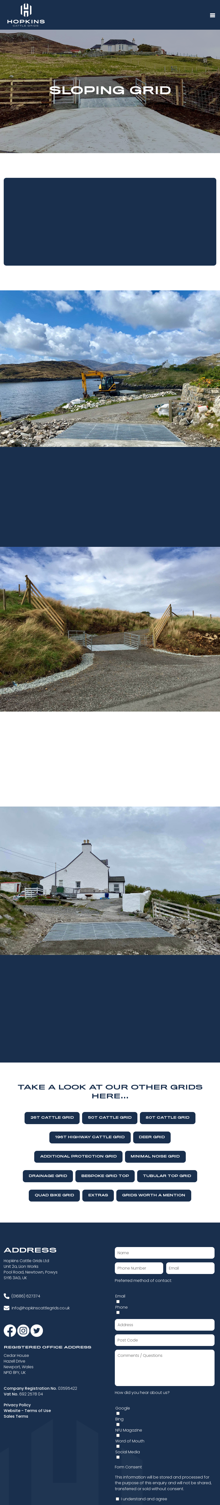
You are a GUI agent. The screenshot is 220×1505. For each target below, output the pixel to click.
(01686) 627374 (25, 1296)
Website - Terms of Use (27, 1410)
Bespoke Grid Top (105, 1176)
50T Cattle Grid (110, 1117)
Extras (98, 1195)
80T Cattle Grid (167, 1117)
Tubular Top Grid (167, 1176)
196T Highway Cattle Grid (90, 1137)
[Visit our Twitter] (37, 1330)
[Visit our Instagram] (24, 1330)
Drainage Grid (48, 1176)
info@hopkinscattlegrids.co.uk (41, 1308)
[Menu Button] (212, 15)
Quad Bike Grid (54, 1195)
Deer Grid (152, 1137)
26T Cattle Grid (52, 1117)
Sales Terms (16, 1416)
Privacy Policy (17, 1405)
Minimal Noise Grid (155, 1156)
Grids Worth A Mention (153, 1195)
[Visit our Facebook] (10, 1330)
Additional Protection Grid (78, 1156)
